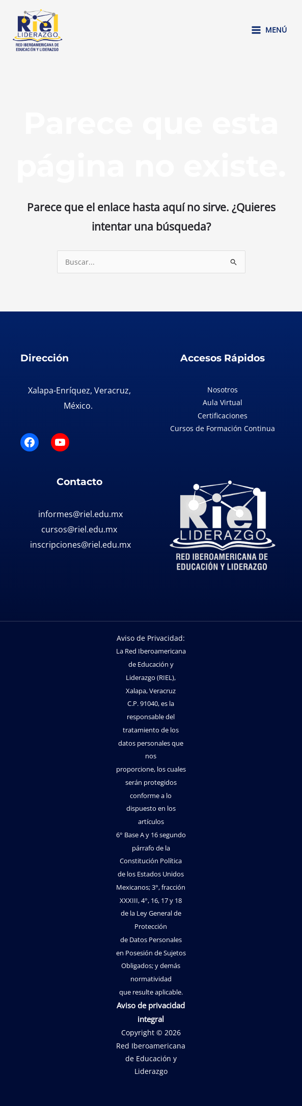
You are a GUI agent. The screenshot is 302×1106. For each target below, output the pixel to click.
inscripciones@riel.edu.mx (80, 544)
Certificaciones (223, 415)
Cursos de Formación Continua (222, 428)
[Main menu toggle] (268, 30)
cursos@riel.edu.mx (79, 529)
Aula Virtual (222, 402)
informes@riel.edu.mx (80, 514)
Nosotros (222, 389)
